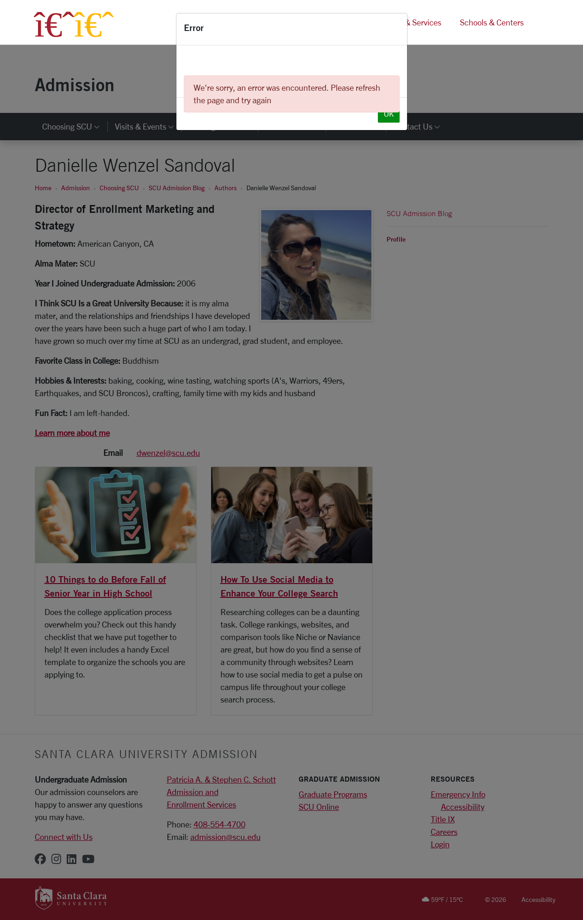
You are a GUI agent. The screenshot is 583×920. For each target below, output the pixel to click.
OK (389, 113)
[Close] (396, 29)
